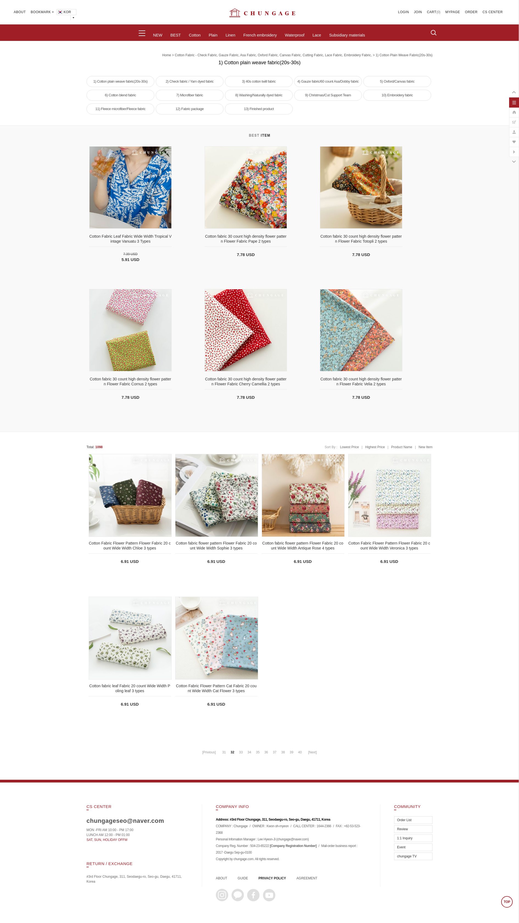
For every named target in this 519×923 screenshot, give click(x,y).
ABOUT (20, 12)
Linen (230, 35)
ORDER (471, 12)
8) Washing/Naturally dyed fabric (258, 95)
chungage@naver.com (292, 839)
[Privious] (209, 752)
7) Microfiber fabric (189, 95)
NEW (157, 35)
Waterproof (294, 35)
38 (283, 752)
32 (232, 752)
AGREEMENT (307, 878)
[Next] (312, 752)
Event (401, 847)
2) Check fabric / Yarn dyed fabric (190, 81)
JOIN (418, 12)
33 (241, 752)
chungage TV (407, 856)
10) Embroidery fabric (397, 95)
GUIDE (243, 878)
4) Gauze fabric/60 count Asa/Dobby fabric (328, 81)
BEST (176, 35)
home (166, 55)
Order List (404, 820)
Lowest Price (349, 447)
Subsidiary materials (347, 35)
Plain (213, 35)
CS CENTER (492, 12)
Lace (316, 35)
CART (431, 12)
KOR (64, 12)
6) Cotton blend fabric (120, 95)
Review (402, 829)
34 (249, 752)
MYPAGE (452, 12)
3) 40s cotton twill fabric (259, 81)
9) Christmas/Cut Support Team (328, 95)
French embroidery (260, 35)
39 (291, 752)
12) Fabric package (189, 109)
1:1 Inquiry (404, 838)
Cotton (195, 35)
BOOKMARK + (42, 12)
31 (224, 752)
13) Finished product (259, 109)
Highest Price (375, 447)
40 (300, 752)
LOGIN (403, 12)
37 (274, 752)
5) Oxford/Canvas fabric (397, 81)
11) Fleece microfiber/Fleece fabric (120, 109)
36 (266, 752)
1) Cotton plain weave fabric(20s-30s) (404, 55)
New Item (425, 447)
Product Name (401, 447)
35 (258, 752)
